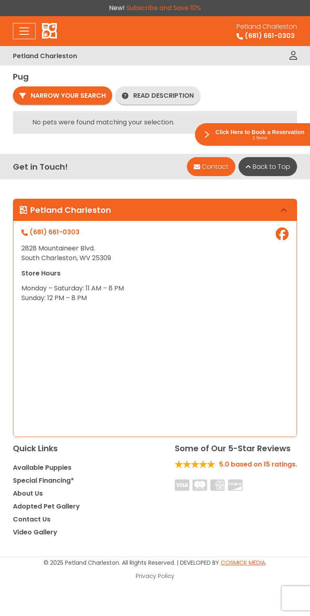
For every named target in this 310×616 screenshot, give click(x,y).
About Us (28, 493)
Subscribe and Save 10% (163, 8)
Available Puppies (42, 467)
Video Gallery (35, 532)
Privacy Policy (155, 576)
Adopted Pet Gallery (46, 506)
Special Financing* (43, 480)
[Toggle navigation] (24, 31)
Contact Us (31, 519)
